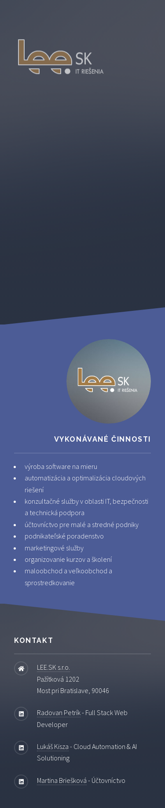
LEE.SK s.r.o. (53, 667)
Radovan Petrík (59, 712)
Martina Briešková (62, 780)
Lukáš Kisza (53, 746)
